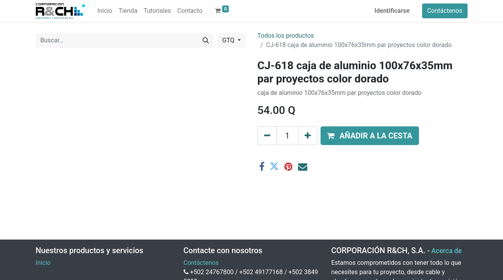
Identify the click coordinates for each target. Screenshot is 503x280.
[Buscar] (206, 40)
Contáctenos (445, 10)
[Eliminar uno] (267, 135)
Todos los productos (286, 35)
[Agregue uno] (307, 135)
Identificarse (392, 10)
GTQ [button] (229, 40)
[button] (370, 135)
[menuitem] (104, 11)
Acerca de (446, 251)
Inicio (43, 262)
